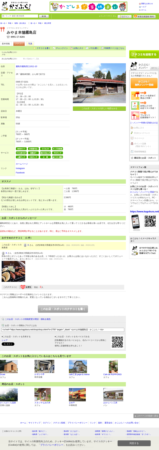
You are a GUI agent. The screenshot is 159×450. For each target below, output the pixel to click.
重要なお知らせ (147, 3)
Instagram (20, 168)
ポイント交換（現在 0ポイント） (143, 145)
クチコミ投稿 (59, 423)
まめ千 (72, 403)
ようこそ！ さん (107, 16)
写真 (30, 44)
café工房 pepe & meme (79, 374)
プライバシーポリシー (77, 423)
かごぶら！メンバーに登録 (142, 192)
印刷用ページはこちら (114, 48)
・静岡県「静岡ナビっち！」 (104, 431)
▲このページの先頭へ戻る (146, 416)
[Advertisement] (144, 33)
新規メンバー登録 (144, 16)
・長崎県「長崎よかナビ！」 (136, 431)
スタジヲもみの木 (42, 403)
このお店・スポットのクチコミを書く (62, 309)
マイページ (139, 138)
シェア (5, 340)
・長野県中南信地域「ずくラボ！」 (138, 434)
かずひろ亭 (39, 374)
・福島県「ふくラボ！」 (40, 434)
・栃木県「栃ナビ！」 (39, 431)
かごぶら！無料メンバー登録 (144, 83)
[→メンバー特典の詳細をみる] (144, 123)
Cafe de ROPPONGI (112, 374)
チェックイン (62, 48)
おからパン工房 (110, 403)
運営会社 (108, 423)
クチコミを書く (44, 48)
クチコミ (19, 44)
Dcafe (2, 374)
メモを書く (94, 48)
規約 (100, 423)
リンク (93, 423)
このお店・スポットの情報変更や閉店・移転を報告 (28, 319)
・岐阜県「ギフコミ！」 (103, 434)
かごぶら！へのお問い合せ (127, 423)
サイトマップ (34, 423)
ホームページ (22, 164)
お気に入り (78, 48)
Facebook (20, 173)
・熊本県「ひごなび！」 (71, 431)
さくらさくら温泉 (8, 403)
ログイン (125, 16)
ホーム (143, 10)
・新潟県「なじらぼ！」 (71, 434)
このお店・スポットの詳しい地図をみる (99, 108)
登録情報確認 (140, 151)
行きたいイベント (142, 133)
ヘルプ (143, 7)
